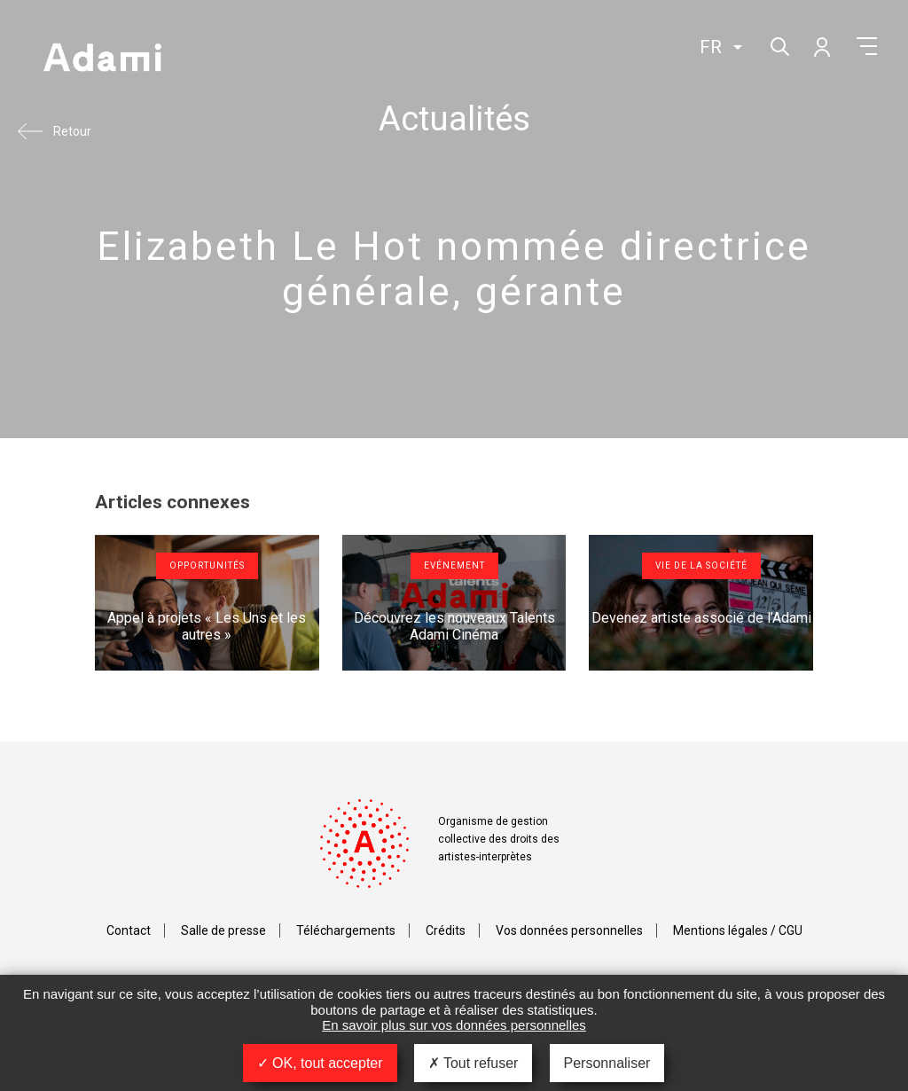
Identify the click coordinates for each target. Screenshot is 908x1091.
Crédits (446, 930)
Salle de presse (223, 930)
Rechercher (778, 44)
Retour (72, 131)
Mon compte (821, 46)
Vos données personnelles (569, 930)
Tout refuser (473, 1063)
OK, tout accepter (320, 1063)
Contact (128, 930)
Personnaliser (607, 1063)
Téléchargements (345, 930)
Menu (867, 46)
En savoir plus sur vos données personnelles (454, 1024)
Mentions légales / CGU (737, 930)
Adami (102, 59)
